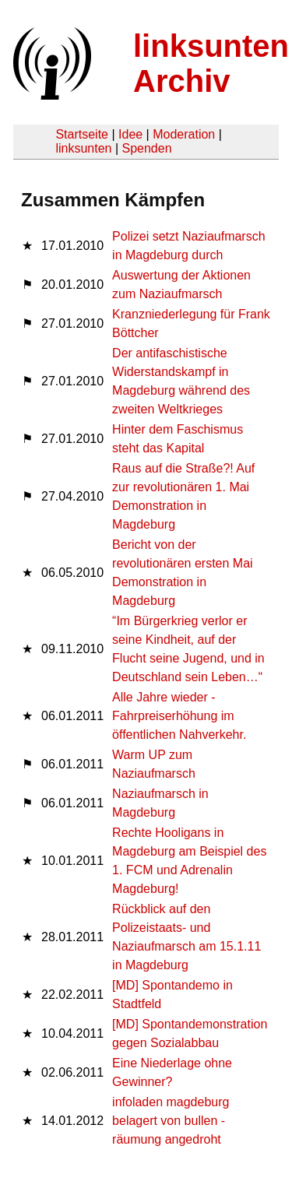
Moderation (184, 134)
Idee (130, 134)
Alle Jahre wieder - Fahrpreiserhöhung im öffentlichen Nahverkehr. (179, 716)
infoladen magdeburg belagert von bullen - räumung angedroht (170, 1120)
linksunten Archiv (211, 63)
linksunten (83, 148)
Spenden (146, 148)
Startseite (81, 134)
